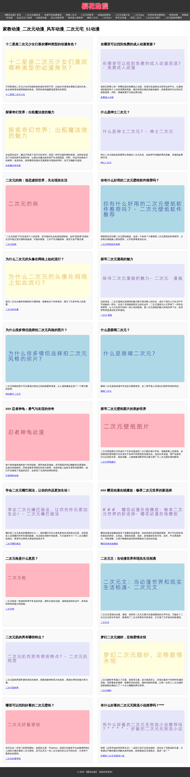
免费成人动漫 (107, 97)
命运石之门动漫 (24, 18)
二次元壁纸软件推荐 (110, 244)
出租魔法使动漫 (13, 165)
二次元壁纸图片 (108, 462)
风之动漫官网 (57, 18)
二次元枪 (10, 609)
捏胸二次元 (71, 15)
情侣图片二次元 (13, 394)
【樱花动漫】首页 (12, 15)
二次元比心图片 (152, 18)
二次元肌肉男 (12, 687)
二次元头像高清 (32, 15)
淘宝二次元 (135, 18)
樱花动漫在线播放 (109, 544)
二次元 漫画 (106, 315)
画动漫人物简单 (75, 18)
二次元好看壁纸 (13, 758)
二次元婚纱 (106, 690)
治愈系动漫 (41, 18)
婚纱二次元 (92, 18)
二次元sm (106, 18)
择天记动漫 (121, 18)
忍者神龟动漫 (12, 475)
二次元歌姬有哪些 (173, 18)
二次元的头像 (12, 309)
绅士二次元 (106, 162)
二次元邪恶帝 (87, 15)
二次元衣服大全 (122, 15)
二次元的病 (11, 244)
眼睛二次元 (106, 391)
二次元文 (105, 622)
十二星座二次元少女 (15, 94)
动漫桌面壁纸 (104, 15)
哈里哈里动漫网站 (156, 15)
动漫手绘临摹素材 (53, 15)
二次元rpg (139, 15)
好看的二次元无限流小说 (112, 756)
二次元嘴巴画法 (13, 544)
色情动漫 (173, 15)
